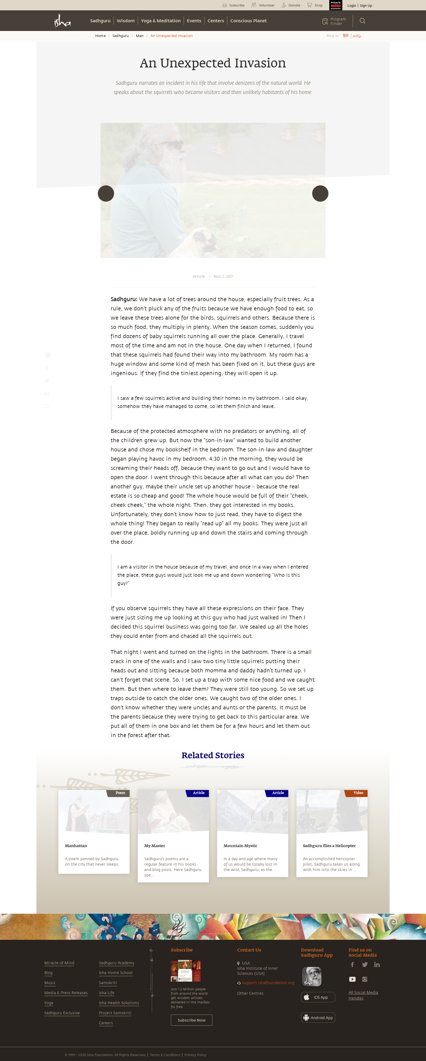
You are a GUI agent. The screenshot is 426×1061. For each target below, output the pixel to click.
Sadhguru (100, 20)
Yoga (48, 1003)
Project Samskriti (115, 1013)
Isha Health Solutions (119, 1003)
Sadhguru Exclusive (62, 1013)
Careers (106, 1023)
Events (194, 20)
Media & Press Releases (66, 993)
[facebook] (47, 369)
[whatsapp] (48, 356)
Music (50, 983)
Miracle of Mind (59, 963)
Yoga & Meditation (161, 20)
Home (100, 36)
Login (351, 5)
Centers (216, 20)
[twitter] (46, 382)
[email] (46, 407)
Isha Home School (116, 973)
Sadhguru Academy (116, 963)
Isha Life (106, 993)
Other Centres (250, 993)
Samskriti (108, 983)
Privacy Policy (195, 1055)
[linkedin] (46, 394)
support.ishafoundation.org (268, 983)
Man (140, 36)
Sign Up (366, 5)
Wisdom (126, 20)
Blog (48, 973)
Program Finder (338, 21)
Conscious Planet (248, 20)
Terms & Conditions (165, 1055)
